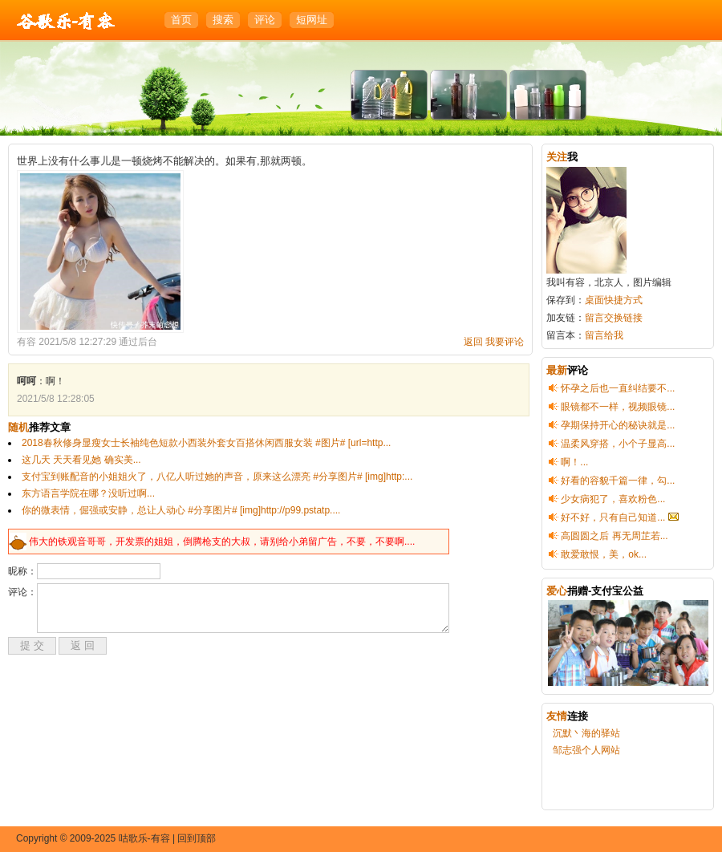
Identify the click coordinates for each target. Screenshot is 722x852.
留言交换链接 (614, 317)
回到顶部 (196, 839)
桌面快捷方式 (614, 300)
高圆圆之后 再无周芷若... (614, 536)
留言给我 (604, 335)
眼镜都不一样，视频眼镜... (618, 406)
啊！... (574, 462)
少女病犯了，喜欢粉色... (613, 499)
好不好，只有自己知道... (613, 517)
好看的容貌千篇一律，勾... (618, 480)
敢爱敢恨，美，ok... (604, 554)
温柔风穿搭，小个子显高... (618, 443)
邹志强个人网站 (586, 750)
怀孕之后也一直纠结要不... (618, 388)
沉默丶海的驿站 (586, 733)
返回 (473, 341)
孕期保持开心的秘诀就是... (618, 425)
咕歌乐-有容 (66, 21)
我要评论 (504, 341)
